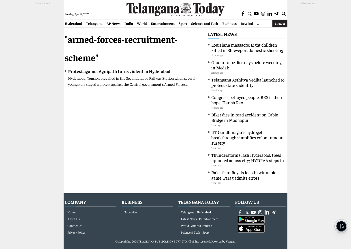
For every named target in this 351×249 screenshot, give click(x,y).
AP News (113, 23)
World (142, 23)
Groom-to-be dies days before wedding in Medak (246, 64)
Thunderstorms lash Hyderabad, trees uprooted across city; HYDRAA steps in (247, 157)
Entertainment (163, 23)
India (128, 23)
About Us (73, 219)
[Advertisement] (43, 73)
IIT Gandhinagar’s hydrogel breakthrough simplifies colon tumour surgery (247, 137)
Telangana (94, 23)
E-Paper (280, 23)
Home (71, 212)
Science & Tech (190, 232)
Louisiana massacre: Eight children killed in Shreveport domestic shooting (247, 47)
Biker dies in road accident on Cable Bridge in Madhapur (244, 117)
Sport (183, 23)
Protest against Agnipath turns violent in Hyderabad (119, 71)
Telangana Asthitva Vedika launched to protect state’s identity (248, 82)
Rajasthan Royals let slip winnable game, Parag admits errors (243, 175)
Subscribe (130, 212)
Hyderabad (73, 23)
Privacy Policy (76, 232)
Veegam (230, 241)
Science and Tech (204, 23)
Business (229, 23)
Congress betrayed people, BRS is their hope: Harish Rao (246, 99)
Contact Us (74, 225)
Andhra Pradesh (201, 225)
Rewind (247, 23)
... (258, 23)
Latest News (222, 34)
